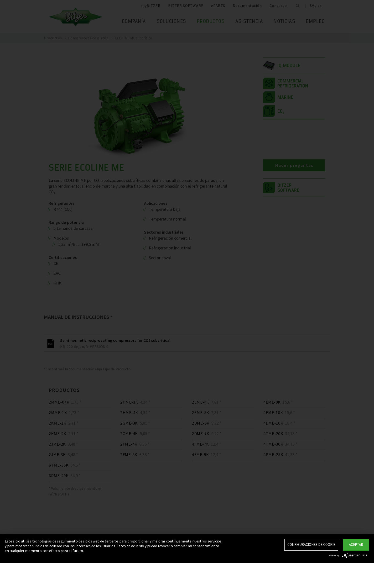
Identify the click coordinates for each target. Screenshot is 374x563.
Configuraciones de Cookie (311, 544)
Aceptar (356, 544)
